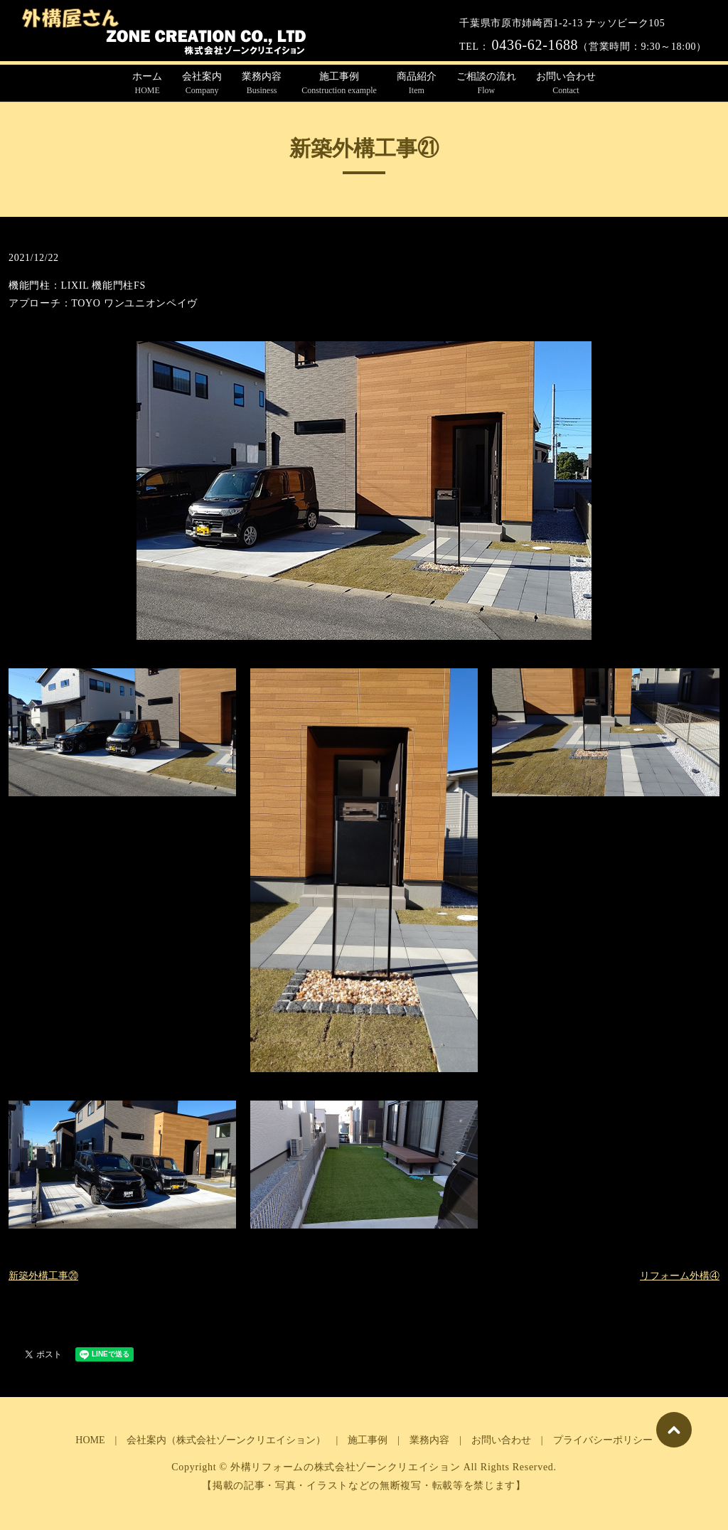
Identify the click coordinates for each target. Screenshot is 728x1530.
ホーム (147, 84)
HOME (90, 1440)
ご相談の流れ (486, 84)
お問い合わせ (566, 84)
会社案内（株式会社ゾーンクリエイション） (226, 1440)
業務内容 (262, 84)
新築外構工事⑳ (43, 1275)
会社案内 (202, 84)
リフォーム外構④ (679, 1275)
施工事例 (339, 84)
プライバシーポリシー (603, 1440)
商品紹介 (417, 84)
